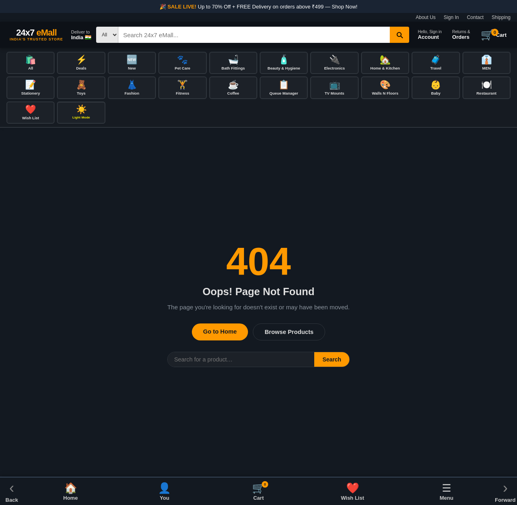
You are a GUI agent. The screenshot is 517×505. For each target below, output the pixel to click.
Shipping (501, 17)
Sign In (451, 17)
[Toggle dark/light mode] (81, 113)
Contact (475, 17)
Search (331, 360)
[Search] (254, 35)
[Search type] (107, 35)
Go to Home (220, 333)
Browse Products (289, 333)
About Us (425, 17)
